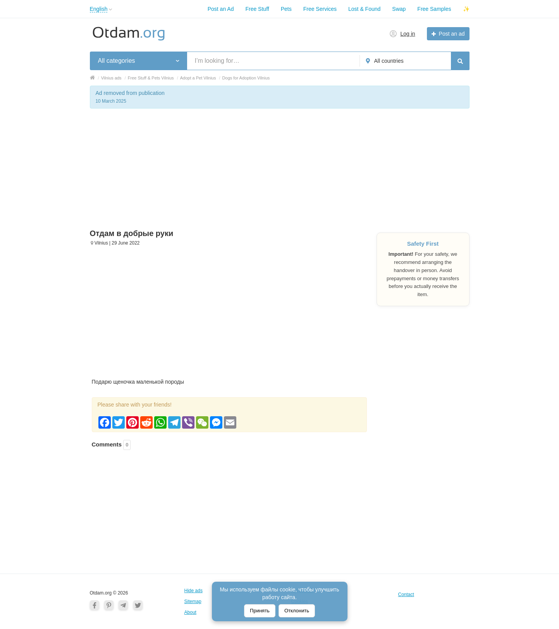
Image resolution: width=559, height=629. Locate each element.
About (190, 612)
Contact (406, 594)
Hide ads (193, 590)
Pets (286, 9)
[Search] (460, 61)
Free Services (320, 9)
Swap (399, 9)
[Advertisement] (280, 174)
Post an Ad (221, 9)
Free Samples (434, 9)
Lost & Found (364, 9)
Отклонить (296, 610)
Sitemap (192, 601)
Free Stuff (257, 9)
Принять (260, 610)
